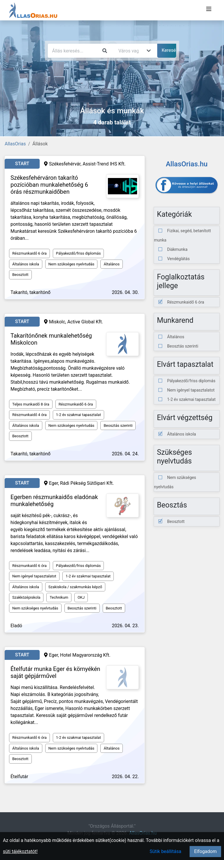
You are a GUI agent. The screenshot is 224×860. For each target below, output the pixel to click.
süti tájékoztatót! (20, 851)
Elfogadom (205, 851)
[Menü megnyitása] (208, 9)
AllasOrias (15, 144)
